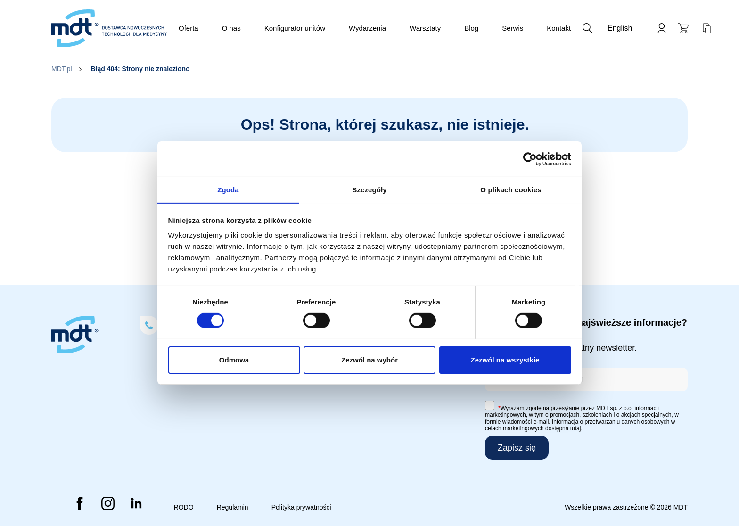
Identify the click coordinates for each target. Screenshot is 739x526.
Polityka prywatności (301, 507)
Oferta (188, 28)
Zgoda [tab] (228, 189)
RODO (184, 507)
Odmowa (234, 360)
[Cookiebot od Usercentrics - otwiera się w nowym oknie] (530, 159)
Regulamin (232, 507)
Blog (471, 28)
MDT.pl (61, 69)
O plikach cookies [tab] (510, 189)
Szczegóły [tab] (369, 189)
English (620, 28)
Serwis (512, 28)
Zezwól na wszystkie (505, 360)
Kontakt (559, 28)
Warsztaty (425, 28)
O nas (231, 28)
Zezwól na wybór (369, 360)
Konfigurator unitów (294, 28)
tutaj (575, 428)
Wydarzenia (367, 28)
